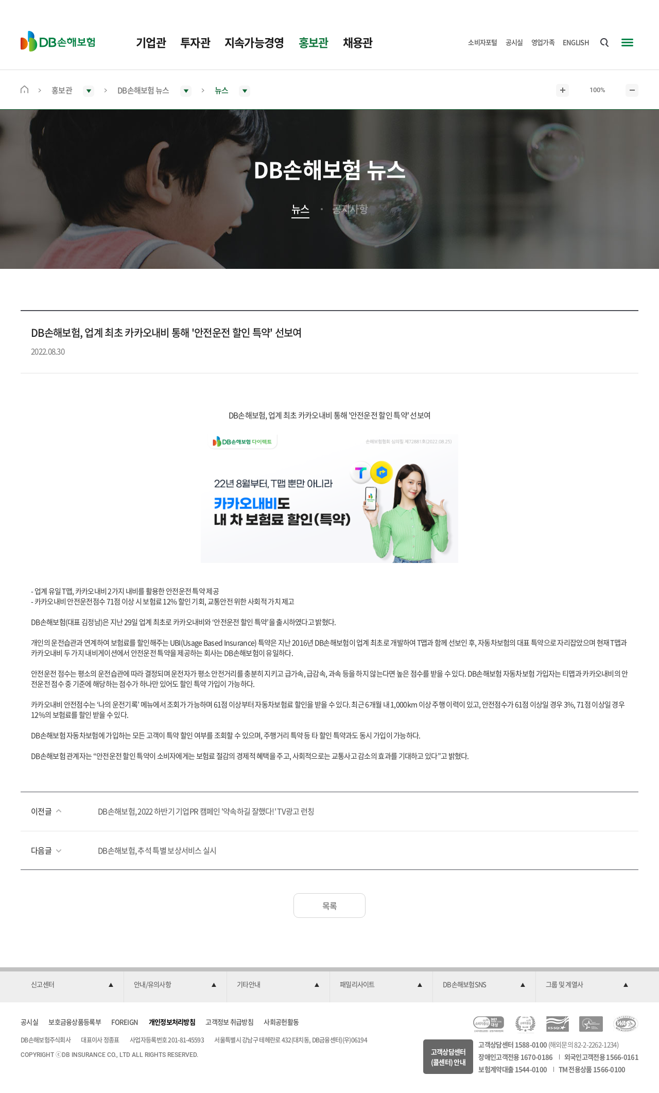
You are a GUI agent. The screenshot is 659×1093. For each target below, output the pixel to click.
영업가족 (542, 42)
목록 (329, 905)
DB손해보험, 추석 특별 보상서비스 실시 (157, 850)
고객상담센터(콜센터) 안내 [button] (448, 1057)
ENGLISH (576, 42)
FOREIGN (124, 1022)
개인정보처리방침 (172, 1022)
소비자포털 (482, 42)
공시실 (514, 42)
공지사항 (350, 209)
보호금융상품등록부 (74, 1022)
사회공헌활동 (281, 1022)
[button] (72, 984)
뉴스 (300, 209)
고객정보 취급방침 (229, 1022)
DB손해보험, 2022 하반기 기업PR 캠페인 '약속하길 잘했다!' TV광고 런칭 (206, 811)
